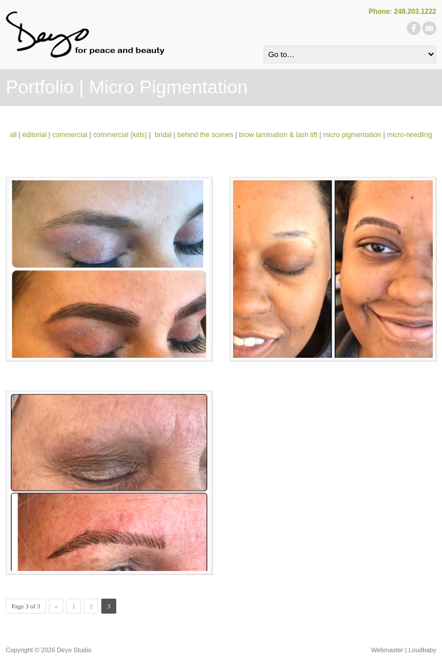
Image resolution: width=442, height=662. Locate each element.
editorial (34, 135)
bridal (163, 135)
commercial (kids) (120, 135)
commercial (69, 135)
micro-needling (409, 135)
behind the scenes (205, 135)
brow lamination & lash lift (278, 135)
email (429, 28)
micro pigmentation (352, 135)
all (13, 135)
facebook (414, 28)
